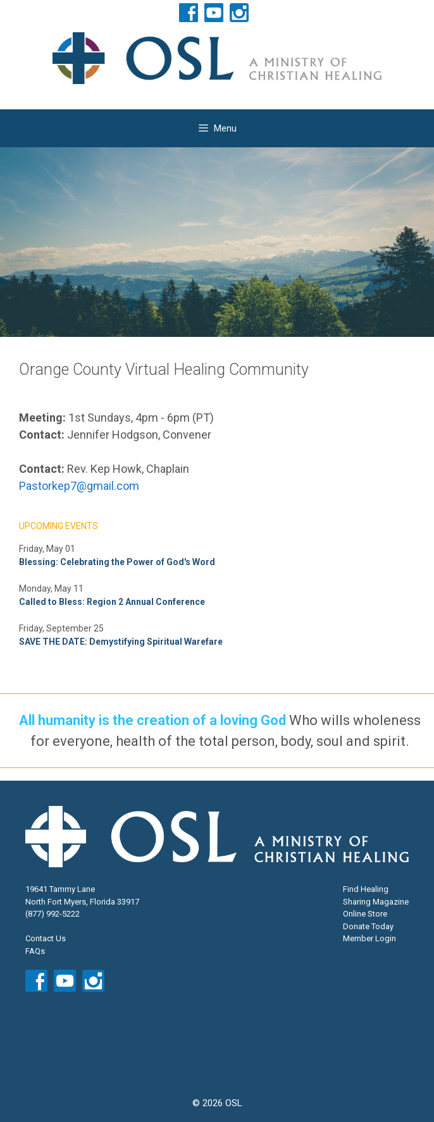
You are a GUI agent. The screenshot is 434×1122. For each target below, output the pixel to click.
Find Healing (365, 889)
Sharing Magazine (376, 901)
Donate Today (368, 926)
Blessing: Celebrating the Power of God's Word (117, 562)
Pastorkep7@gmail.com (79, 485)
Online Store (365, 913)
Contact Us (45, 938)
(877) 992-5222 (52, 913)
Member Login (369, 938)
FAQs (35, 951)
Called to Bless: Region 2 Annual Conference (112, 602)
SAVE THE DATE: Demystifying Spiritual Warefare (121, 642)
